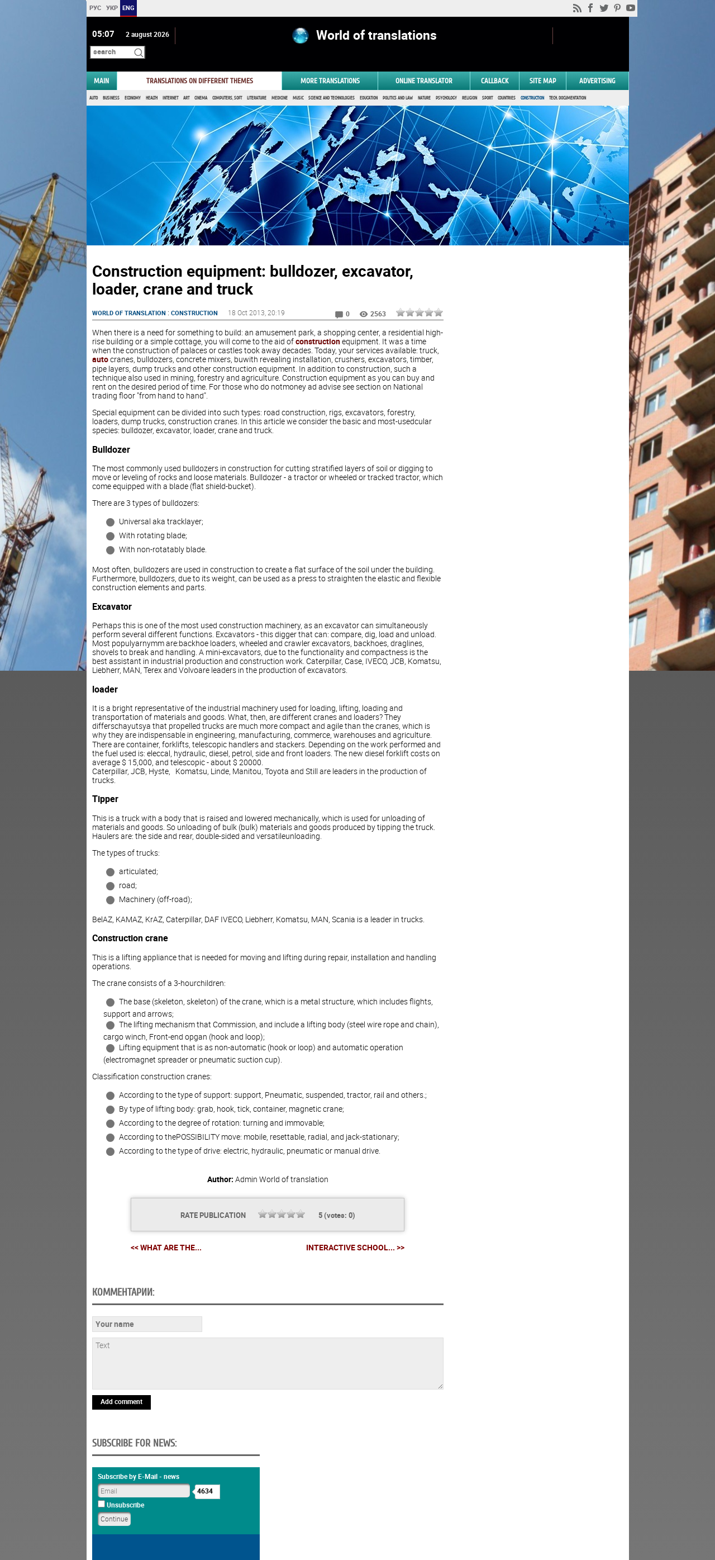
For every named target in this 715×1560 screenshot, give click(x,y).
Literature (256, 82)
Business (111, 82)
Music (298, 82)
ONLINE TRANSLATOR (423, 65)
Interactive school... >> (351, 1231)
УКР (111, 7)
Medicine (279, 82)
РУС (95, 7)
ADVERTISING (597, 65)
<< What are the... (161, 1231)
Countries (507, 82)
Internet (170, 82)
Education (369, 82)
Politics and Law (398, 82)
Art (186, 82)
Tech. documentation (567, 82)
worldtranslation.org (537, 1502)
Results (534, 643)
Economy (133, 82)
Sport (487, 82)
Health (152, 82)
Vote (534, 626)
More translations (330, 65)
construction (335, 326)
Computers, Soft (227, 82)
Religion (469, 82)
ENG (128, 7)
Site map (543, 65)
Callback (494, 65)
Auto (93, 82)
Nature (424, 82)
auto (121, 344)
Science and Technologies (331, 82)
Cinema (200, 82)
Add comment (121, 1462)
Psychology (446, 82)
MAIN (101, 65)
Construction (532, 82)
